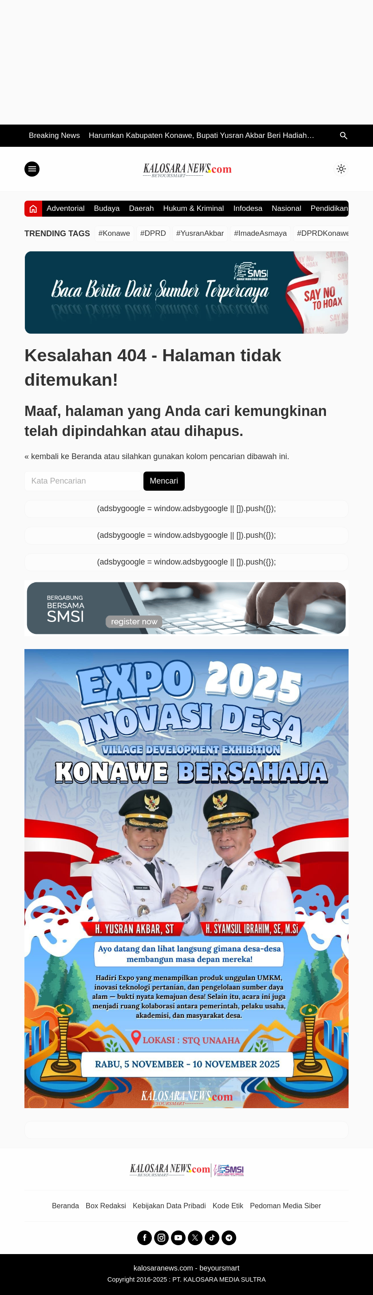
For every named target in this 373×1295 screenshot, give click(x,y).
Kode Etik (228, 1206)
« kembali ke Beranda (63, 456)
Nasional (287, 208)
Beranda (65, 1206)
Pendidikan (330, 208)
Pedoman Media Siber (285, 1206)
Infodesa (247, 208)
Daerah (141, 208)
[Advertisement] (186, 62)
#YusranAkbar (200, 233)
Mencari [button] (164, 480)
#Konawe (114, 233)
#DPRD (153, 233)
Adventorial (66, 208)
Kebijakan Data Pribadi (169, 1206)
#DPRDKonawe (323, 233)
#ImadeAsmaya (260, 233)
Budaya (107, 208)
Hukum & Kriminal (193, 208)
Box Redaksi (106, 1206)
